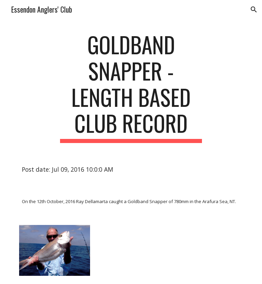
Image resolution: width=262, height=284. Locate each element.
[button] (254, 9)
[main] (130, 87)
